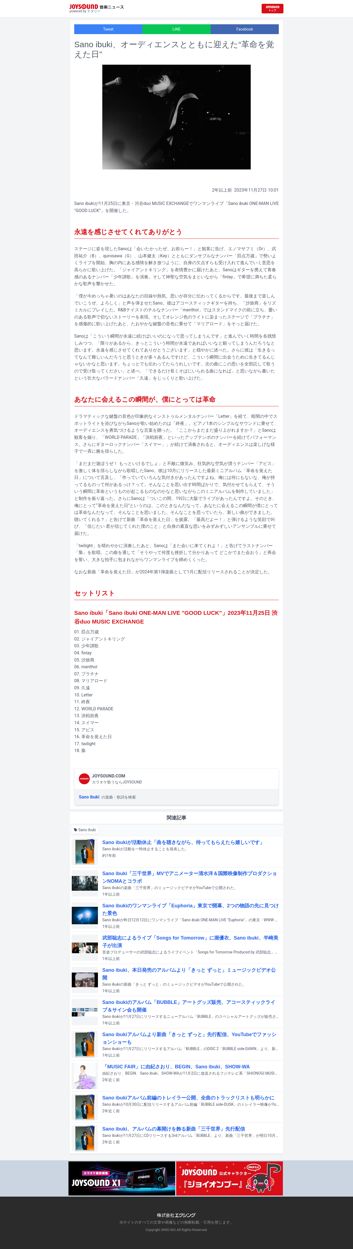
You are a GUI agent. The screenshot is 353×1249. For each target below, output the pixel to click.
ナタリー (93, 11)
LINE (176, 29)
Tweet (108, 29)
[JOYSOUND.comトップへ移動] (272, 8)
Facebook (245, 29)
